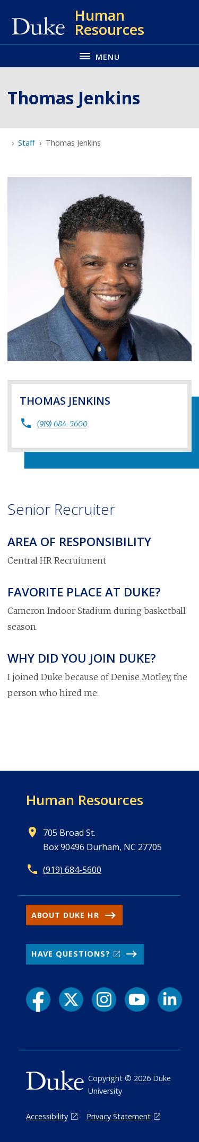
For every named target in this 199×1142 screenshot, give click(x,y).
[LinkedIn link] (170, 999)
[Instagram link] (104, 999)
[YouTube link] (137, 999)
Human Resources (84, 799)
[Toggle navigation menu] (99, 55)
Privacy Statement (118, 1116)
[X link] (71, 999)
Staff (26, 143)
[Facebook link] (38, 999)
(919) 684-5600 (62, 424)
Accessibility (47, 1116)
